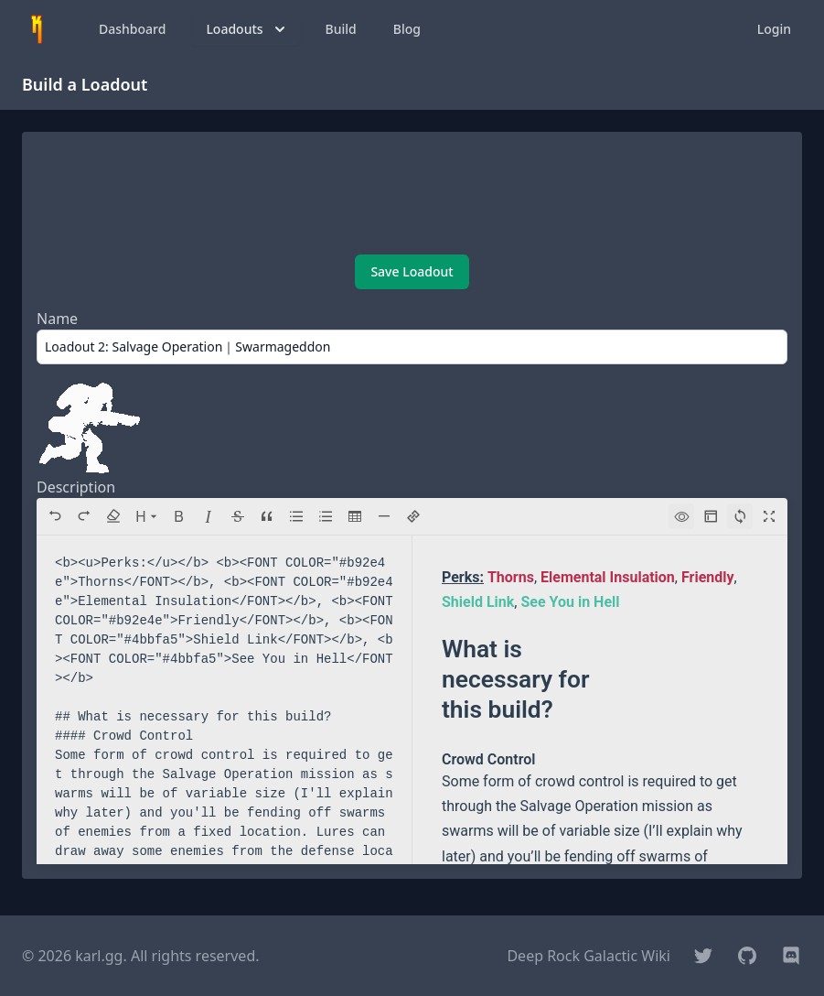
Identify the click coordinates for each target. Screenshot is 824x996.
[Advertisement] (412, 195)
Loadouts (247, 29)
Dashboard (132, 29)
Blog (407, 29)
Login (774, 29)
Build (341, 29)
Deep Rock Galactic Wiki (588, 956)
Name (57, 319)
